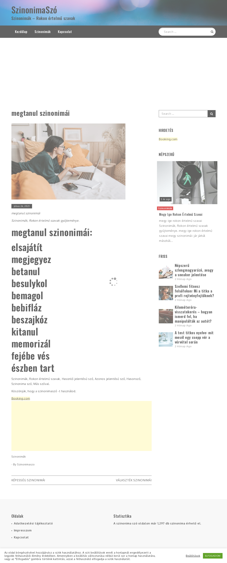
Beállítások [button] (193, 555)
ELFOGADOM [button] (212, 555)
